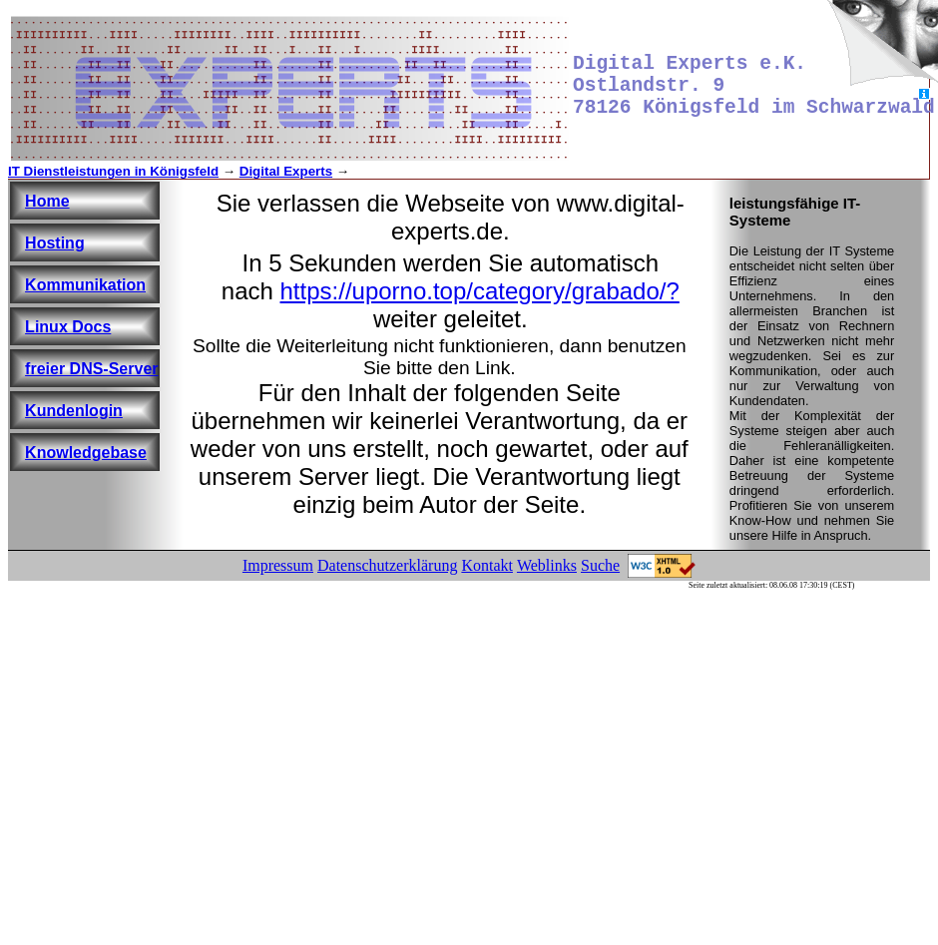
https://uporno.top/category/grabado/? (480, 290)
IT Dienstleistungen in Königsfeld (113, 171)
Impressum (277, 565)
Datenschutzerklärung (387, 565)
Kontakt (487, 565)
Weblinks (547, 565)
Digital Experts (285, 171)
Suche (600, 565)
